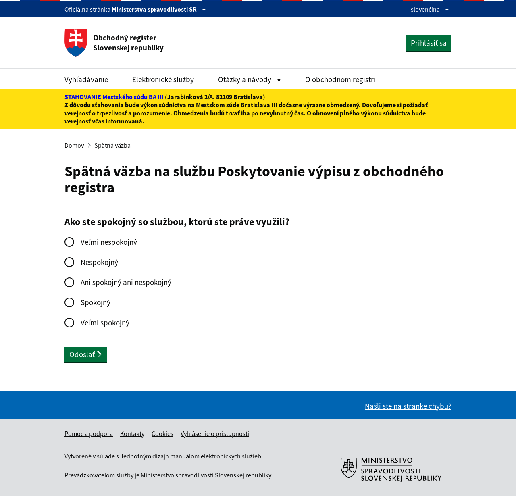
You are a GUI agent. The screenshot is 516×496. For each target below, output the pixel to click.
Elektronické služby (163, 79)
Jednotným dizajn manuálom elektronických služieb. (191, 456)
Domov (74, 145)
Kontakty (132, 433)
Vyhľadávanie (86, 79)
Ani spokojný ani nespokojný (126, 282)
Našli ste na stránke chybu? (408, 406)
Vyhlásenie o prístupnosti (215, 433)
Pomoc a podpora (88, 433)
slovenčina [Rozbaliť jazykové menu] (430, 9)
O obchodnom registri (340, 79)
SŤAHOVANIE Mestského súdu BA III (114, 97)
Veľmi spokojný (105, 322)
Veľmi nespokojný (109, 242)
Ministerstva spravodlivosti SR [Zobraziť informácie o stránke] (159, 9)
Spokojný (95, 302)
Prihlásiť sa (429, 43)
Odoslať (85, 354)
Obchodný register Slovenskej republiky (114, 43)
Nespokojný (99, 262)
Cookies (162, 433)
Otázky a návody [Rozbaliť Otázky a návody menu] (249, 79)
